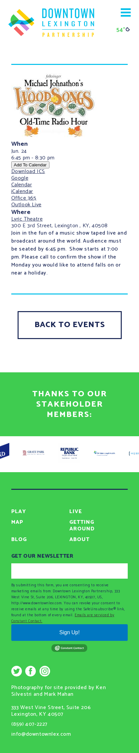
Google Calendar (21, 181)
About (79, 539)
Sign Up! (69, 632)
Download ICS (28, 171)
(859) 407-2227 (29, 724)
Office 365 (23, 198)
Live (75, 511)
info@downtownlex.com (41, 734)
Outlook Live (26, 204)
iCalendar (22, 191)
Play (18, 511)
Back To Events (70, 324)
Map (17, 522)
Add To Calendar (30, 164)
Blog (19, 539)
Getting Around (82, 525)
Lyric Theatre (27, 219)
